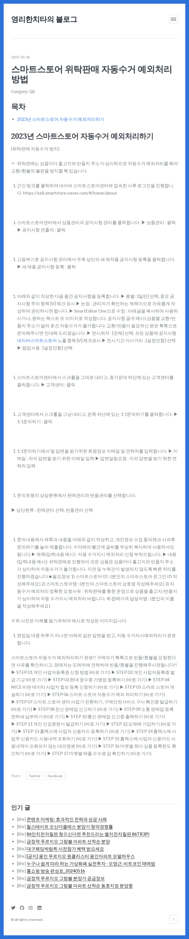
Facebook (55, 773)
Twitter (34, 773)
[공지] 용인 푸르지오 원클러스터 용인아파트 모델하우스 (81, 852)
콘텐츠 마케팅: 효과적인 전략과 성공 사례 (67, 816)
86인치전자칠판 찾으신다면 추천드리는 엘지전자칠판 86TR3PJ (88, 830)
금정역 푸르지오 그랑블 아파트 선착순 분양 (68, 838)
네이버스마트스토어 (37, 337)
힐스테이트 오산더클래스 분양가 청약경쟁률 (70, 823)
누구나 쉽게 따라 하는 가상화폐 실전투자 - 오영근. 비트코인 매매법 (91, 860)
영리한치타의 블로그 (44, 19)
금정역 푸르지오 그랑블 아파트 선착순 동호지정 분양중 (80, 882)
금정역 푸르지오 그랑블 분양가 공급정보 (66, 875)
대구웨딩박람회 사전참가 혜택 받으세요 (65, 845)
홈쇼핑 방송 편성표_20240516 (56, 867)
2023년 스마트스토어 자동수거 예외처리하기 (60, 116)
